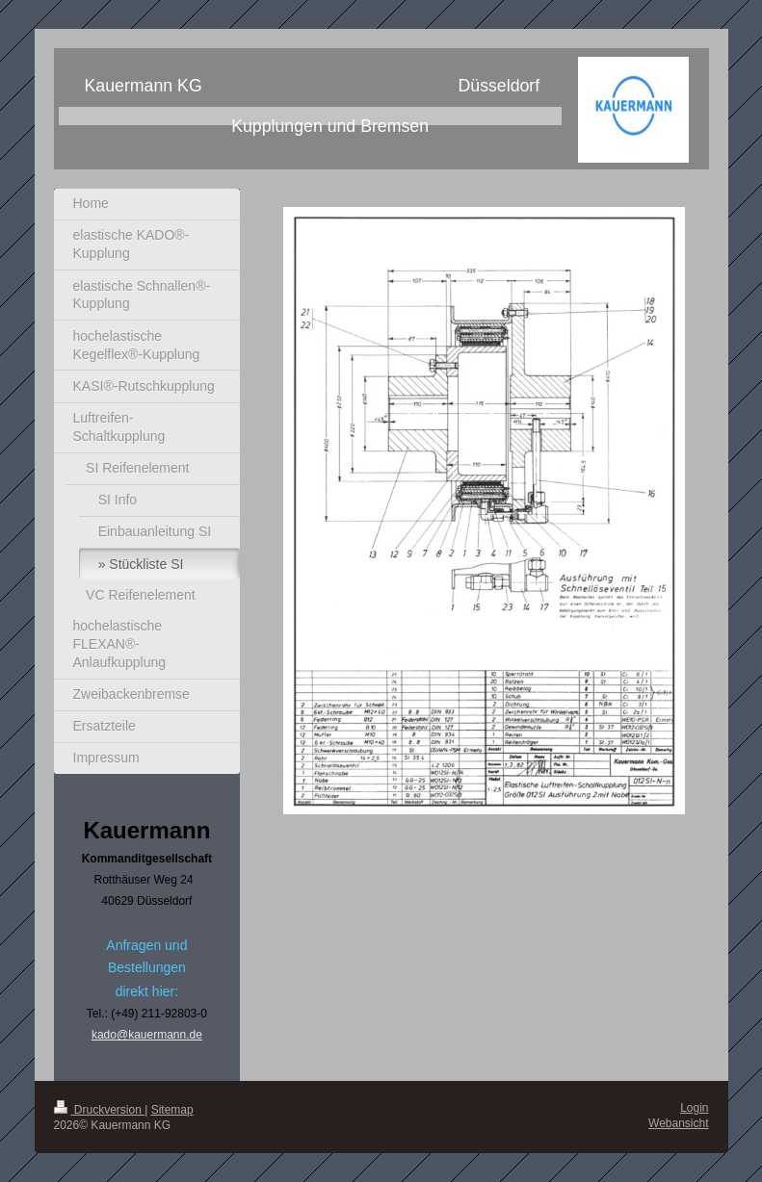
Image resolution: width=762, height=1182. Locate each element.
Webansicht (678, 1123)
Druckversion (99, 1110)
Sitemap (172, 1110)
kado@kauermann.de (147, 1034)
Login (694, 1108)
